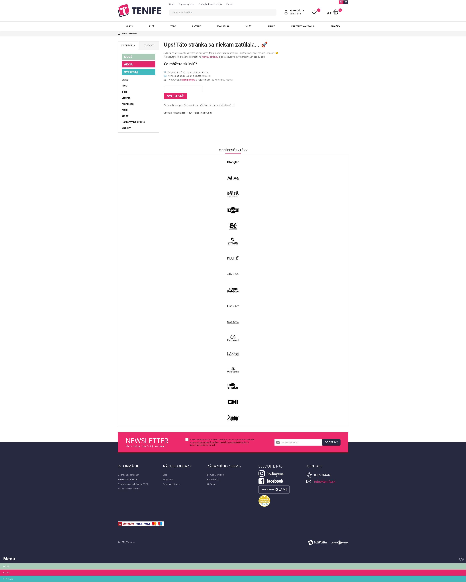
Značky (335, 26)
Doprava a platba (186, 4)
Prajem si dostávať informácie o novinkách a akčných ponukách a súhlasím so (222, 442)
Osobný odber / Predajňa (210, 4)
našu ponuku (188, 79)
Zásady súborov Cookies (129, 488)
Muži (248, 26)
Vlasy (129, 26)
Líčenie (196, 26)
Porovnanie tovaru (171, 484)
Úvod (171, 4)
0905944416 (322, 475)
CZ (346, 2)
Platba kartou (213, 479)
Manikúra (223, 26)
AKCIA (128, 64)
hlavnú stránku (210, 56)
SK (341, 2)
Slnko (271, 26)
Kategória (128, 45)
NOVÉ (128, 57)
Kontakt (229, 4)
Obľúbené (212, 484)
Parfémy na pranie (303, 26)
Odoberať (331, 442)
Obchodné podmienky (128, 474)
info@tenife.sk (324, 481)
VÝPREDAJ (131, 72)
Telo (173, 26)
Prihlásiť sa (295, 13)
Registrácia (168, 479)
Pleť (151, 26)
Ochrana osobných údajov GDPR (133, 484)
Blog (165, 474)
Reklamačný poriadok (127, 479)
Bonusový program (215, 474)
